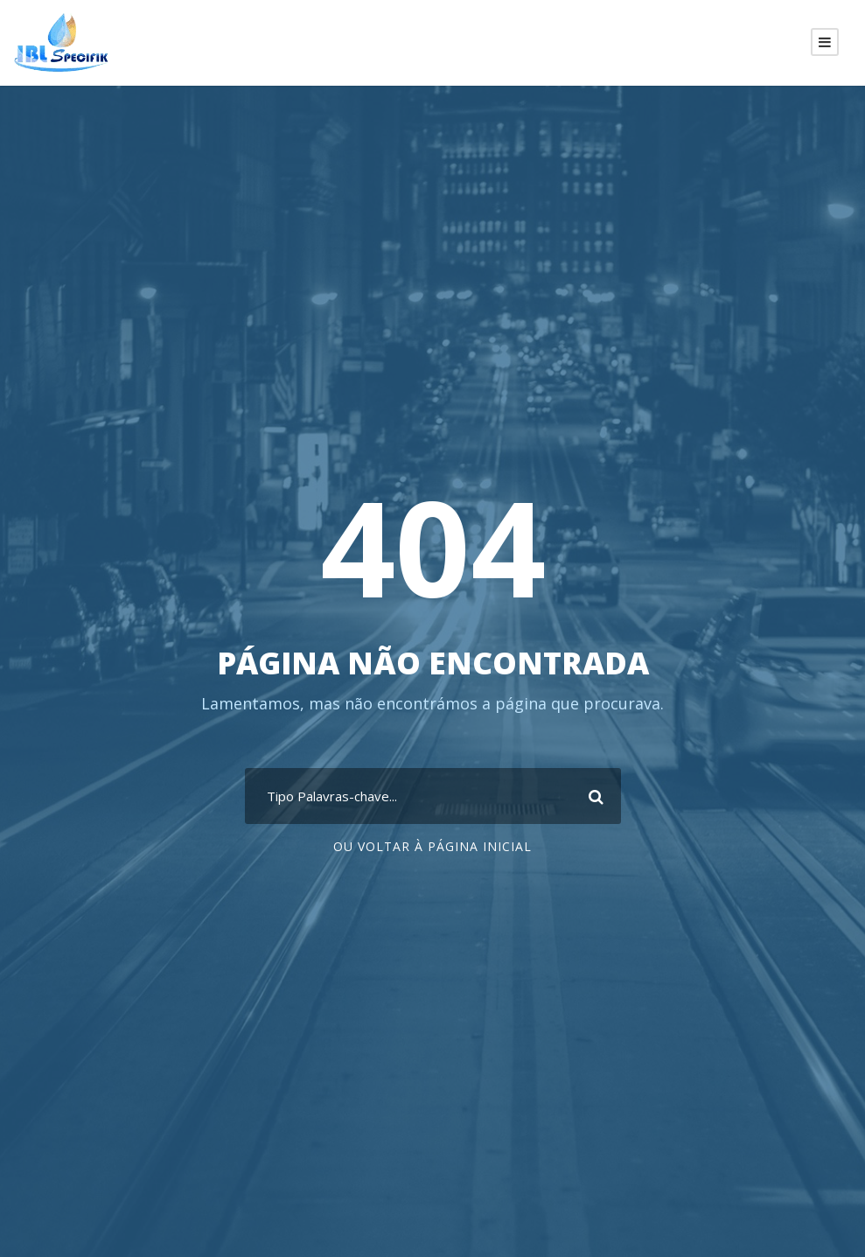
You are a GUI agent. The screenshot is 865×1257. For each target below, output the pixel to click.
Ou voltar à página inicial (432, 846)
